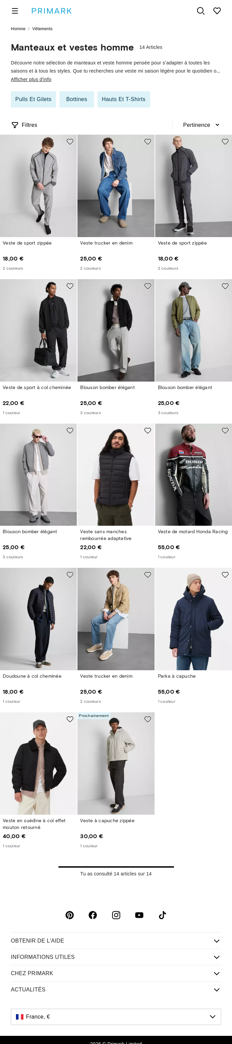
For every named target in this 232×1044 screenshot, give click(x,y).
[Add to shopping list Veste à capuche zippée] (148, 719)
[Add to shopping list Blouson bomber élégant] (148, 286)
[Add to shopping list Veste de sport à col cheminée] (70, 286)
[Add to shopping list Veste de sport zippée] (70, 141)
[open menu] (15, 11)
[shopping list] (217, 11)
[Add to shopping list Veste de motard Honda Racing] (225, 430)
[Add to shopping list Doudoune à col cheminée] (70, 574)
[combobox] (202, 125)
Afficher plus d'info (31, 79)
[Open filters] (24, 125)
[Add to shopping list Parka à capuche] (225, 574)
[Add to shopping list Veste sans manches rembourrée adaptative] (148, 430)
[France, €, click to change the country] (116, 1017)
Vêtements (42, 28)
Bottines (76, 99)
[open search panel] (201, 11)
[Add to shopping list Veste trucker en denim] (148, 141)
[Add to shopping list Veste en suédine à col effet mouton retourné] (70, 719)
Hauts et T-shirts (124, 99)
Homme (18, 28)
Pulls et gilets (33, 99)
